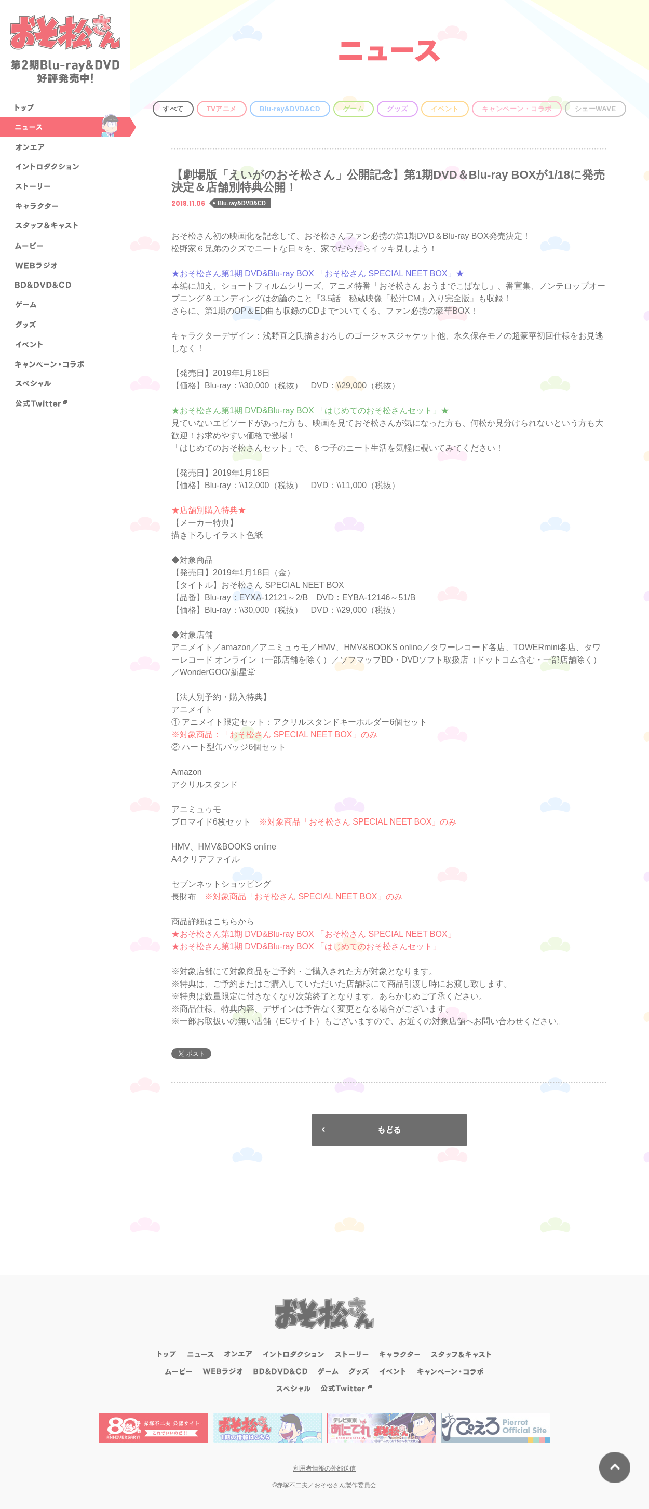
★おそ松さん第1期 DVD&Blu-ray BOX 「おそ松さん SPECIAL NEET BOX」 (313, 933)
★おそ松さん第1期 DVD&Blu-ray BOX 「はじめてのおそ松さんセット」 (306, 946)
